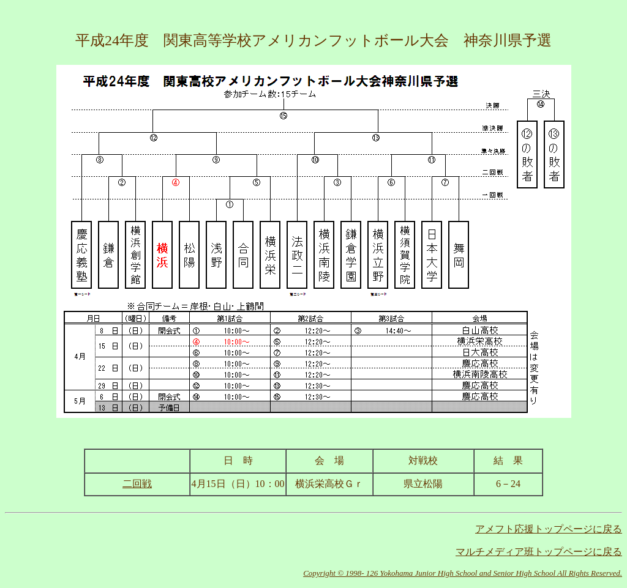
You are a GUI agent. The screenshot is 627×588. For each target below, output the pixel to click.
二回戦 (137, 483)
